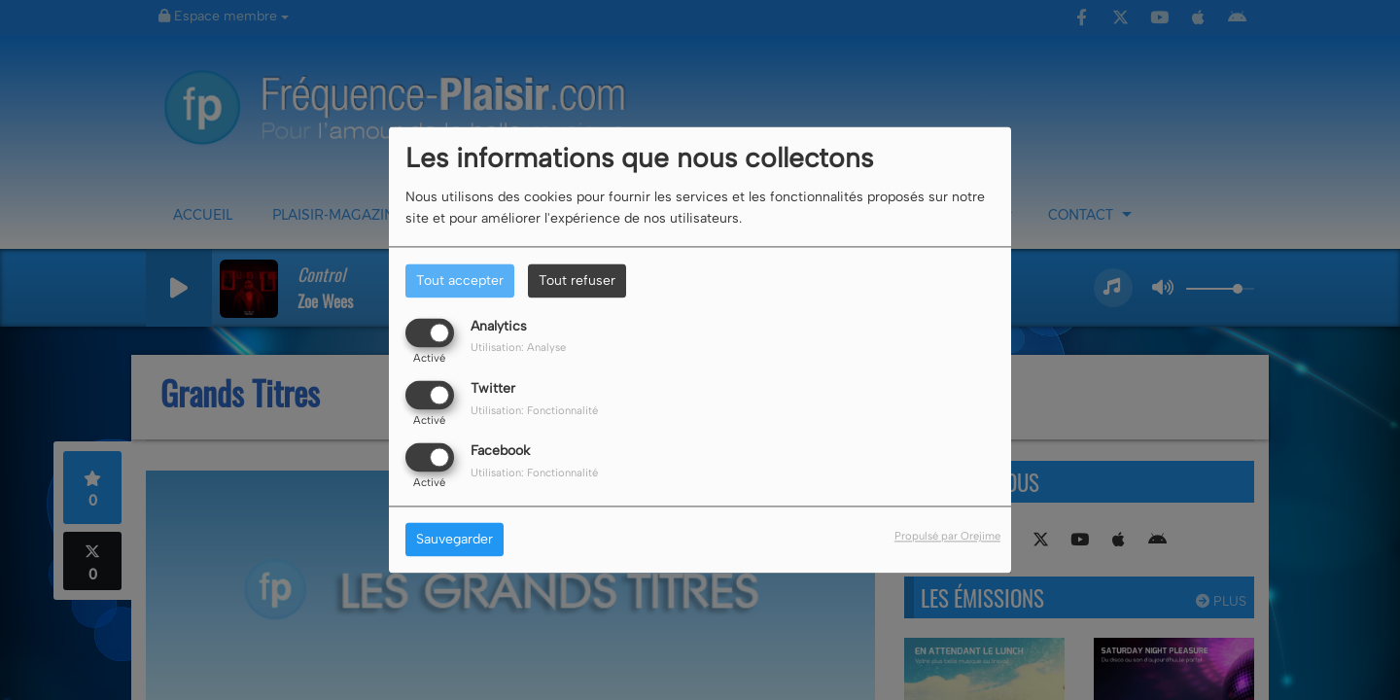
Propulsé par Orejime (947, 536)
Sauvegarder (454, 540)
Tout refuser (577, 280)
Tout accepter (460, 280)
